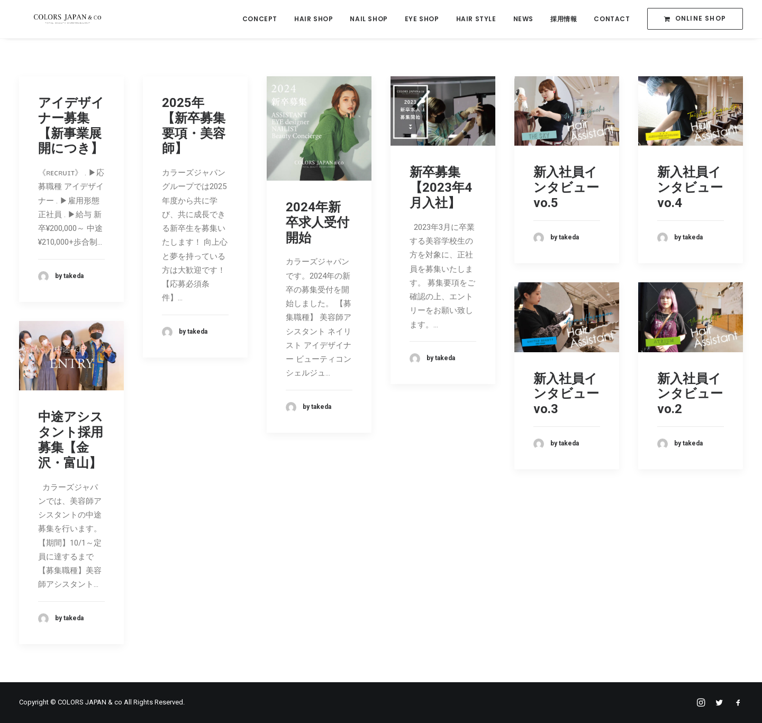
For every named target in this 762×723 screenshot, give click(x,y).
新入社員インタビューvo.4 (690, 187)
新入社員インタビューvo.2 (690, 394)
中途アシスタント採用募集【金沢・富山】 (70, 439)
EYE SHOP (422, 19)
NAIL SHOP (368, 19)
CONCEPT (259, 19)
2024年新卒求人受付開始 (317, 222)
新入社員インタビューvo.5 (566, 187)
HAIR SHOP (313, 19)
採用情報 (563, 19)
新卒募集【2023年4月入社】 (441, 187)
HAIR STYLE (476, 19)
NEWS (523, 19)
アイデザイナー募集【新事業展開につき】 (71, 125)
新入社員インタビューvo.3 (566, 394)
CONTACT (612, 19)
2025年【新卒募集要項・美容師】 (193, 125)
